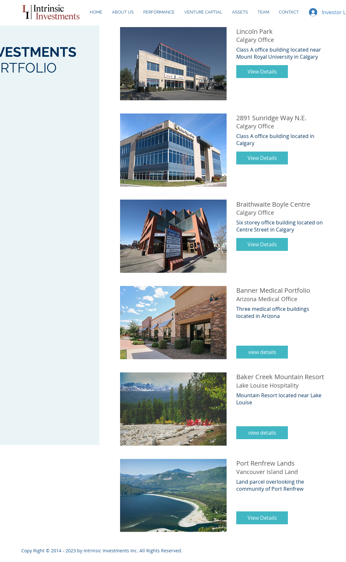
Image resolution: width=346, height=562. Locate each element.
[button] (262, 71)
